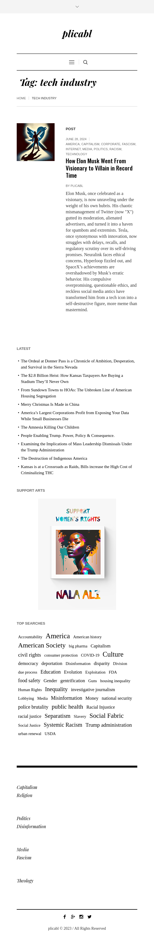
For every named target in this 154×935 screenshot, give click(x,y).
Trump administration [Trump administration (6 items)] (108, 725)
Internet (73, 149)
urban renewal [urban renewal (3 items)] (29, 733)
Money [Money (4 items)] (92, 698)
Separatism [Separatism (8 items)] (57, 716)
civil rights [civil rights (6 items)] (29, 655)
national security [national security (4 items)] (117, 698)
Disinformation (31, 826)
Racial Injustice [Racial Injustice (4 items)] (100, 707)
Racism (115, 149)
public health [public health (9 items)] (67, 706)
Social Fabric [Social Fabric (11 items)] (106, 715)
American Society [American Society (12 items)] (42, 645)
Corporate (110, 144)
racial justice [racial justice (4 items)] (29, 716)
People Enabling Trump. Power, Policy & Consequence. (67, 435)
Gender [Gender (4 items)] (50, 680)
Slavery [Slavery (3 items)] (80, 716)
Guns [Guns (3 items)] (92, 681)
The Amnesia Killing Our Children (50, 427)
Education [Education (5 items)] (51, 672)
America (73, 144)
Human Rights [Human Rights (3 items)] (30, 689)
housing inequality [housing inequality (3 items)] (115, 681)
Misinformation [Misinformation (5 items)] (66, 698)
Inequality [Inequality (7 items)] (56, 689)
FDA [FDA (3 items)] (113, 672)
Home (21, 98)
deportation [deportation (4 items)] (51, 663)
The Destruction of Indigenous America (54, 458)
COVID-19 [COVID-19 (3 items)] (90, 655)
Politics (101, 149)
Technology (76, 154)
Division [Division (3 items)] (120, 663)
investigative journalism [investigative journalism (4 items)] (93, 689)
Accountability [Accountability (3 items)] (30, 637)
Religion (24, 795)
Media (87, 149)
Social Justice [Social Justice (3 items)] (29, 725)
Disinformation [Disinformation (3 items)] (78, 663)
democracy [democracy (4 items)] (28, 663)
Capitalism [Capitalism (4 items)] (100, 646)
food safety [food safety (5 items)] (29, 680)
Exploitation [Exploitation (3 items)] (95, 672)
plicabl (76, 185)
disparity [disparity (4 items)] (102, 663)
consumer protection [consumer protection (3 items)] (61, 655)
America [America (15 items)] (58, 636)
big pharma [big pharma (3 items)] (78, 646)
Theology (25, 881)
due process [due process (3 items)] (27, 672)
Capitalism (90, 144)
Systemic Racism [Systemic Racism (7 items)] (63, 725)
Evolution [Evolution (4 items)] (73, 672)
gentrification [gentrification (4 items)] (72, 680)
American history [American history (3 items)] (87, 637)
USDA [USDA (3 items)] (50, 733)
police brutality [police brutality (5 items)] (33, 707)
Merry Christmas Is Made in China (50, 404)
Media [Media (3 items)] (42, 698)
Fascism (128, 144)
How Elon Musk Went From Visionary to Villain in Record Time (99, 167)
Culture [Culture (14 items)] (113, 654)
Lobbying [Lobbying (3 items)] (26, 698)
